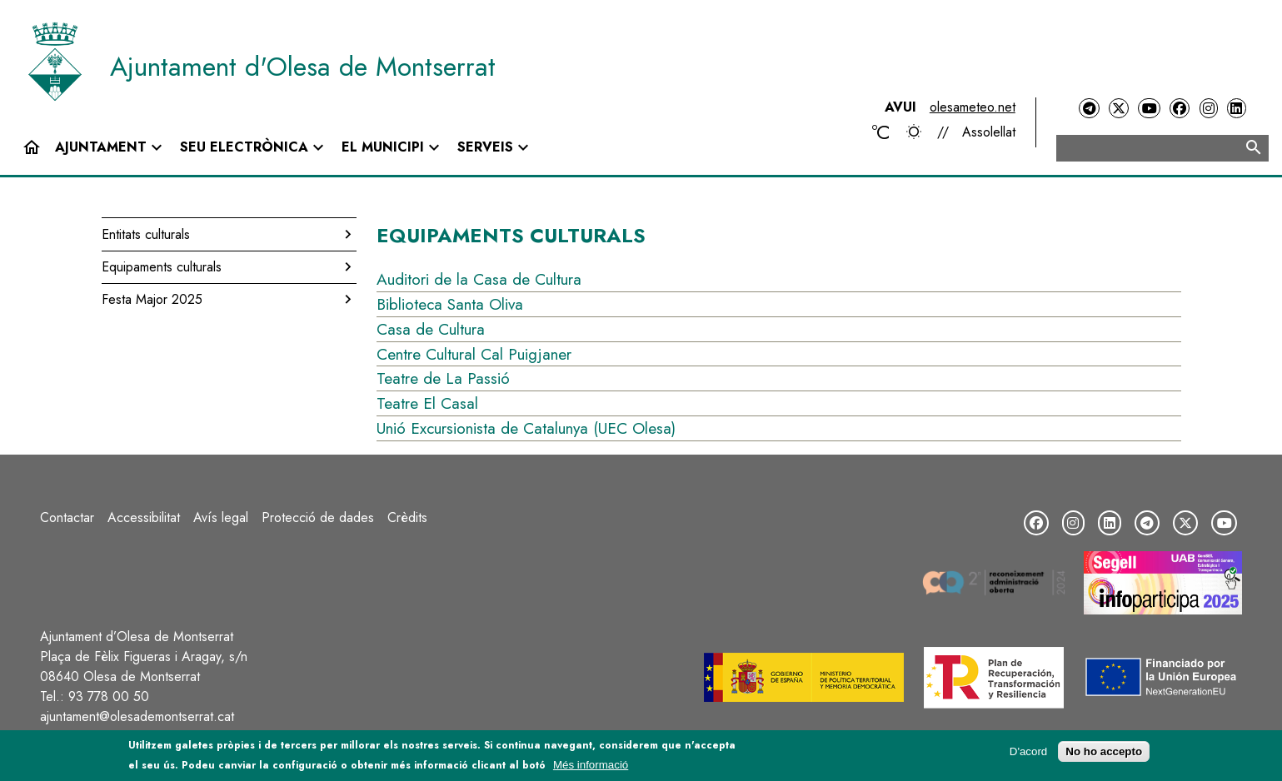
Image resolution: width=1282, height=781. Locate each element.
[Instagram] (1209, 108)
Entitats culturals (146, 234)
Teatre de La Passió (443, 378)
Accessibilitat (143, 517)
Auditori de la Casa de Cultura (479, 279)
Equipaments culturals (162, 266)
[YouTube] (1149, 108)
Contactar (67, 517)
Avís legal (220, 517)
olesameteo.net (972, 107)
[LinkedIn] (1236, 108)
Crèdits (407, 517)
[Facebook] (1180, 108)
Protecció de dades (318, 517)
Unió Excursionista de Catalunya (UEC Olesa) (526, 428)
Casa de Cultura (431, 329)
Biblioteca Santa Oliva (450, 304)
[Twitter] (1119, 108)
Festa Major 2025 (152, 299)
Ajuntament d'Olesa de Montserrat (303, 66)
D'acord (1029, 751)
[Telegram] (1089, 108)
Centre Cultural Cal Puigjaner (474, 354)
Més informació (590, 765)
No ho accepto (1103, 751)
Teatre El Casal (427, 403)
